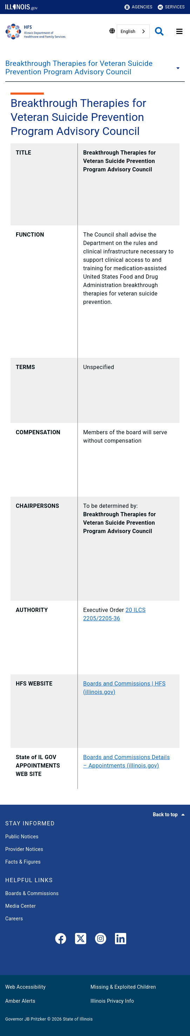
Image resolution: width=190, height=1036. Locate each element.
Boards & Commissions (32, 893)
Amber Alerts (20, 1001)
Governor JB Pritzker (25, 1019)
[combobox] (133, 31)
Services (171, 7)
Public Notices (22, 836)
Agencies (138, 7)
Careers (14, 918)
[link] (60, 940)
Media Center (20, 906)
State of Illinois (78, 1019)
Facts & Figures (23, 862)
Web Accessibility (25, 987)
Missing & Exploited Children (123, 987)
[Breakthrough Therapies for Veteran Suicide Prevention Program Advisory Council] (178, 67)
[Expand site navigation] (179, 31)
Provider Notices (24, 849)
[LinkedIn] (120, 940)
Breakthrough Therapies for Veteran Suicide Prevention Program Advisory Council (79, 67)
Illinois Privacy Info (112, 1001)
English (128, 31)
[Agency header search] (159, 31)
